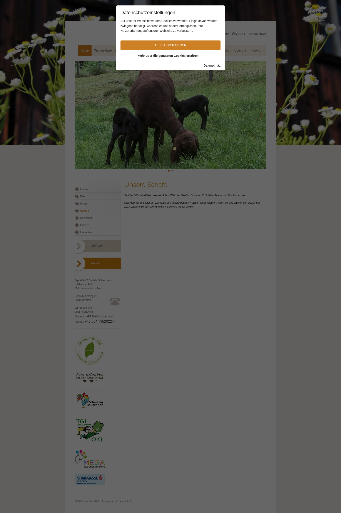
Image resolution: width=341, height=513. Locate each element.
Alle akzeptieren (170, 45)
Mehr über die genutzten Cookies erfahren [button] (170, 55)
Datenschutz (212, 65)
